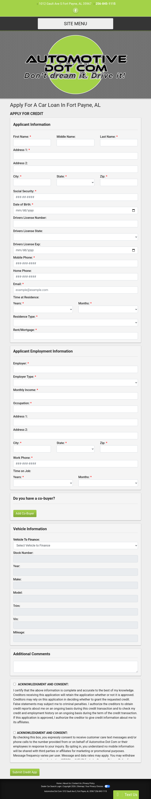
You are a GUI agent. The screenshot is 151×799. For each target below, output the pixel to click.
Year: (16, 566)
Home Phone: (22, 271)
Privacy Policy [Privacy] (89, 783)
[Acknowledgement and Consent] (14, 684)
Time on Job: (22, 471)
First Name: (21, 136)
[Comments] (75, 667)
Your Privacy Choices (97, 786)
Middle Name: (66, 136)
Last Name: (108, 136)
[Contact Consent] (14, 732)
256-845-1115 (105, 3)
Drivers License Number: (30, 218)
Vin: (16, 619)
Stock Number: (23, 553)
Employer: (20, 363)
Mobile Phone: (23, 257)
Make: (17, 579)
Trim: (16, 606)
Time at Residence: (26, 297)
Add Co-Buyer (25, 513)
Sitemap (80, 786)
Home (59, 783)
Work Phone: (22, 458)
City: (16, 176)
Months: (84, 303)
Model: (18, 592)
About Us (67, 783)
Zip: (102, 176)
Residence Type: (24, 316)
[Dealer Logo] (75, 64)
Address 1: (20, 150)
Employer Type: (23, 376)
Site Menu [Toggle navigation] (75, 23)
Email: (17, 284)
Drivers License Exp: (27, 244)
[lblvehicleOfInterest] (75, 545)
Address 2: (20, 163)
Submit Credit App (25, 772)
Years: (17, 303)
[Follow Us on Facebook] (75, 10)
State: (61, 176)
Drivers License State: (28, 231)
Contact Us (76, 783)
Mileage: (19, 632)
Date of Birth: (22, 204)
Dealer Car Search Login (51, 786)
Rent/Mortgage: (24, 330)
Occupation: (21, 403)
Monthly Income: (24, 390)
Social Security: (23, 191)
